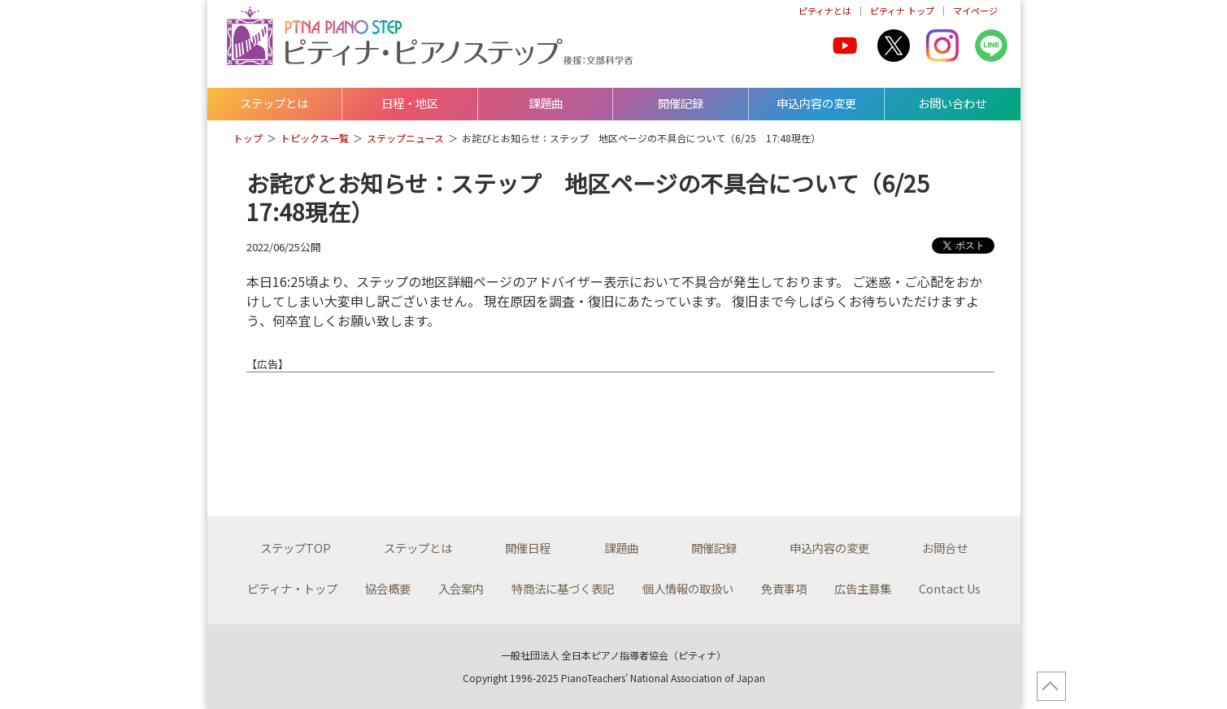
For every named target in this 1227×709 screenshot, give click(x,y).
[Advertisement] (443, 432)
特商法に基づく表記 (562, 588)
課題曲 (546, 102)
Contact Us (950, 588)
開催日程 (527, 547)
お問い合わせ (952, 102)
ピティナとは (824, 10)
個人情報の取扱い (687, 588)
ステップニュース (405, 138)
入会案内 (461, 588)
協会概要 (388, 588)
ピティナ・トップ (292, 588)
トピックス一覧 (315, 138)
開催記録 (680, 102)
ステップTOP (295, 547)
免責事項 (784, 588)
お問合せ (945, 547)
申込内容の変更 (816, 102)
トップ (248, 138)
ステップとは (274, 102)
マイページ (975, 10)
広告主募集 (862, 588)
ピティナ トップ (902, 10)
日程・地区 (409, 102)
